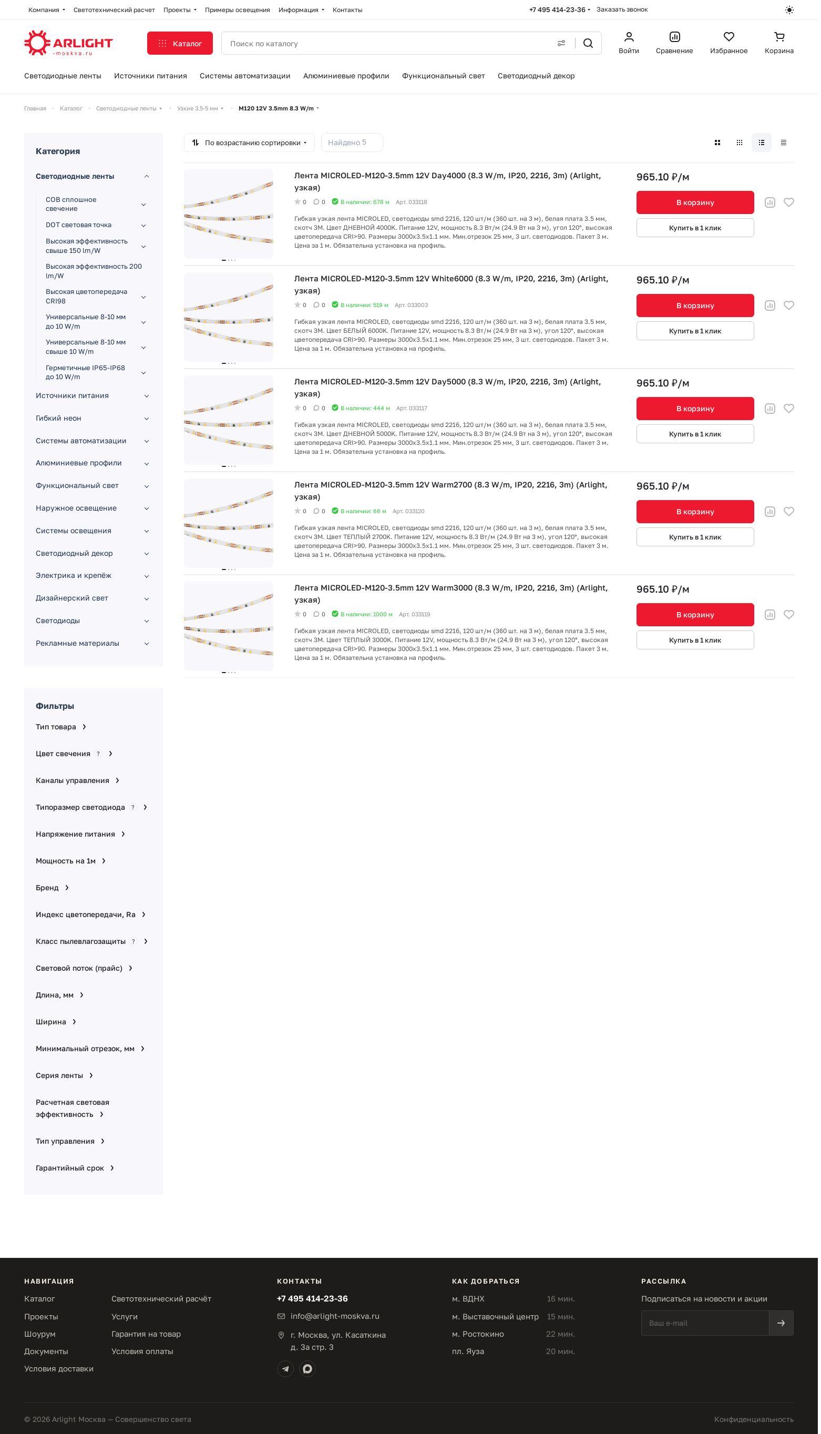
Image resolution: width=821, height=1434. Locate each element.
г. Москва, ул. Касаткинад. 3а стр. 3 (338, 1340)
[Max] (307, 1368)
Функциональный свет (77, 485)
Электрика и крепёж (73, 575)
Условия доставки (59, 1368)
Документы (46, 1351)
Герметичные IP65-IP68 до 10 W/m (85, 372)
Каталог (39, 1298)
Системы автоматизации (81, 440)
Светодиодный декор (74, 552)
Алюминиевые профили (79, 462)
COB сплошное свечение (71, 204)
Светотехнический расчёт (161, 1298)
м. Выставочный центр (495, 1316)
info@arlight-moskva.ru (335, 1315)
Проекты (41, 1316)
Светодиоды (58, 620)
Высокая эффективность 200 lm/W (94, 271)
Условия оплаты (142, 1351)
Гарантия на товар (146, 1333)
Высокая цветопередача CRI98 (86, 296)
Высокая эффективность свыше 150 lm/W (87, 246)
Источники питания (72, 395)
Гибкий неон (58, 417)
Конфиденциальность (754, 1419)
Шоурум (40, 1333)
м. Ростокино (478, 1333)
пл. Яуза (468, 1351)
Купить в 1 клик (695, 227)
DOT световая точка (78, 224)
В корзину (695, 202)
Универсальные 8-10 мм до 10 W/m (86, 321)
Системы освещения (73, 530)
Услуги (124, 1316)
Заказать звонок (622, 9)
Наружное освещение (76, 507)
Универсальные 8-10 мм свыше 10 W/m (86, 346)
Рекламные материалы (77, 642)
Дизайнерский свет (72, 597)
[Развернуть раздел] (143, 204)
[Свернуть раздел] (146, 176)
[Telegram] (285, 1368)
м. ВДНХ (468, 1298)
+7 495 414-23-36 (557, 9)
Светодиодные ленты (75, 175)
